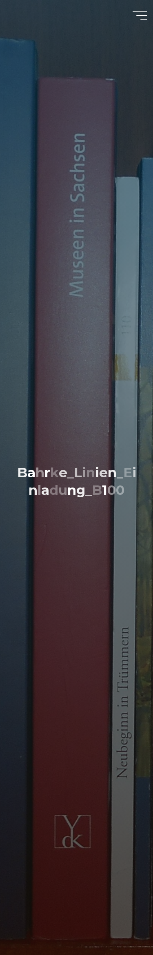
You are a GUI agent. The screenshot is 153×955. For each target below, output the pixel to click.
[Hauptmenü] (140, 15)
